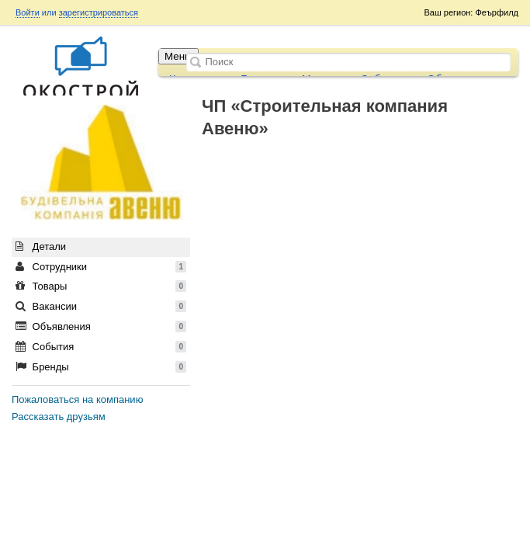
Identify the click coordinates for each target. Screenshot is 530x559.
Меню (178, 56)
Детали (41, 246)
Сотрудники (101, 267)
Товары (101, 286)
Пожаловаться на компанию (77, 399)
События (101, 346)
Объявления (101, 326)
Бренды (101, 367)
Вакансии (101, 306)
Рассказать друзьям (59, 416)
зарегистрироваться (98, 12)
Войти (28, 12)
